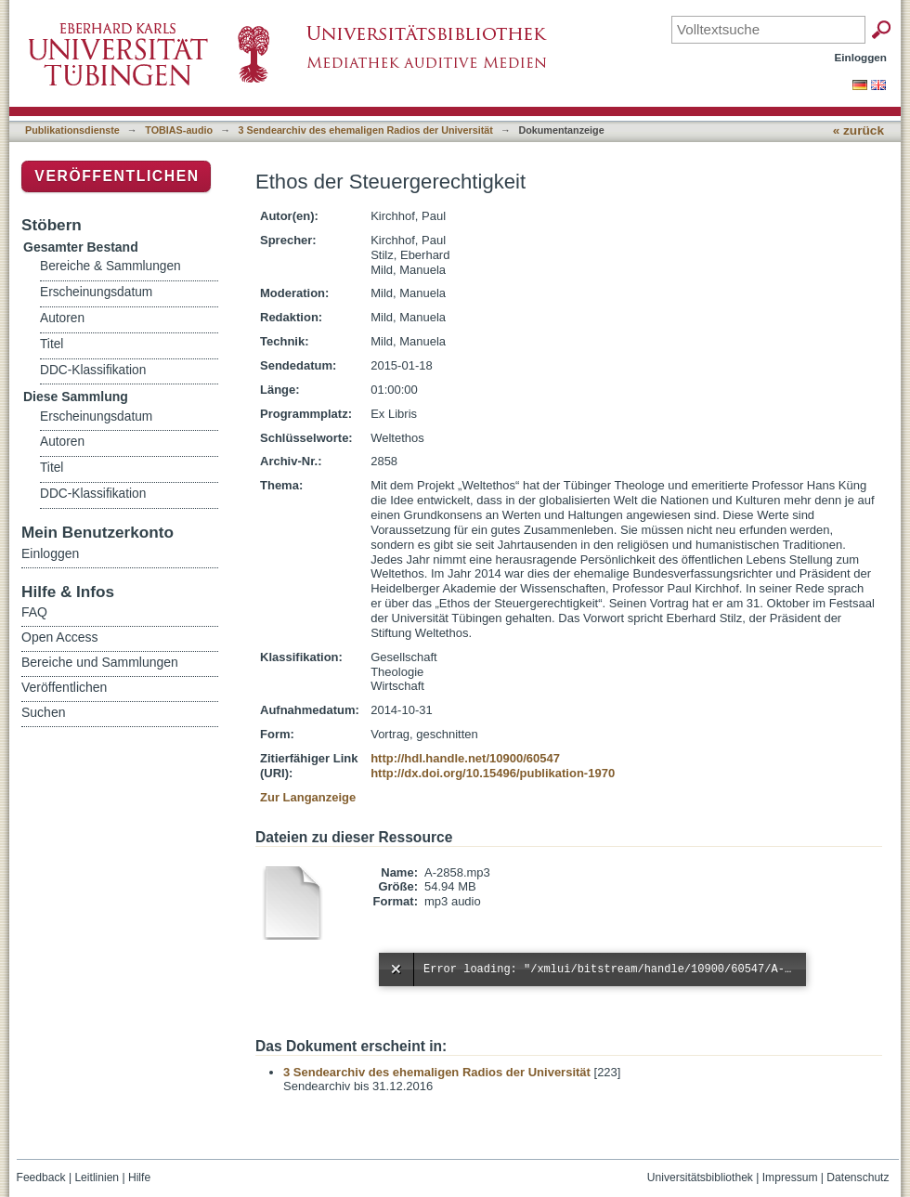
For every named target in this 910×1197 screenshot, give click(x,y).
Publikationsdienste (72, 130)
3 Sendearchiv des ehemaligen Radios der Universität (366, 130)
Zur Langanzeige (308, 797)
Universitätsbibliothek (700, 1177)
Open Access (59, 637)
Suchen (43, 712)
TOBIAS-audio (179, 130)
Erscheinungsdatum (96, 292)
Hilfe (139, 1177)
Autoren (62, 318)
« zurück (858, 130)
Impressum (790, 1177)
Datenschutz (857, 1177)
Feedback (41, 1177)
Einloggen (861, 57)
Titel (51, 344)
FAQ (34, 612)
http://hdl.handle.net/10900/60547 (465, 758)
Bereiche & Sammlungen (110, 266)
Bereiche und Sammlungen (99, 662)
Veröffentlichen (116, 176)
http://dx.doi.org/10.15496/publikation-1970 (492, 773)
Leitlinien (96, 1177)
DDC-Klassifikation (93, 370)
